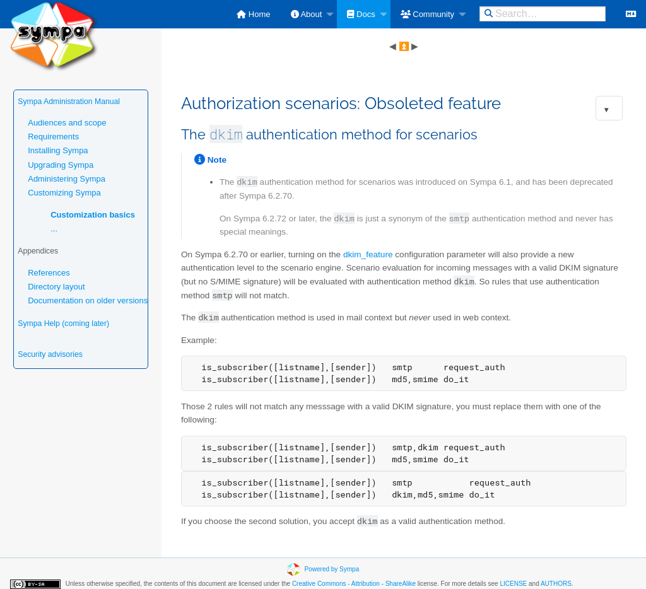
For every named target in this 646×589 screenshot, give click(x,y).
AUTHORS (556, 583)
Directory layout (56, 286)
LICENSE (513, 583)
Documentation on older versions (88, 300)
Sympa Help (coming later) (63, 323)
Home (253, 14)
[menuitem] (253, 14)
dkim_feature (368, 254)
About (306, 14)
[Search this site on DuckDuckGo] (542, 13)
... (53, 228)
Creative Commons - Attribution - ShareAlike (354, 583)
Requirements (53, 136)
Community (427, 14)
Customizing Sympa (64, 192)
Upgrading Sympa (60, 165)
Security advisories (50, 354)
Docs (361, 14)
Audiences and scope (67, 122)
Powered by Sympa (332, 568)
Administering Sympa (66, 179)
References (48, 272)
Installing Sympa (58, 150)
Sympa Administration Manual (69, 101)
